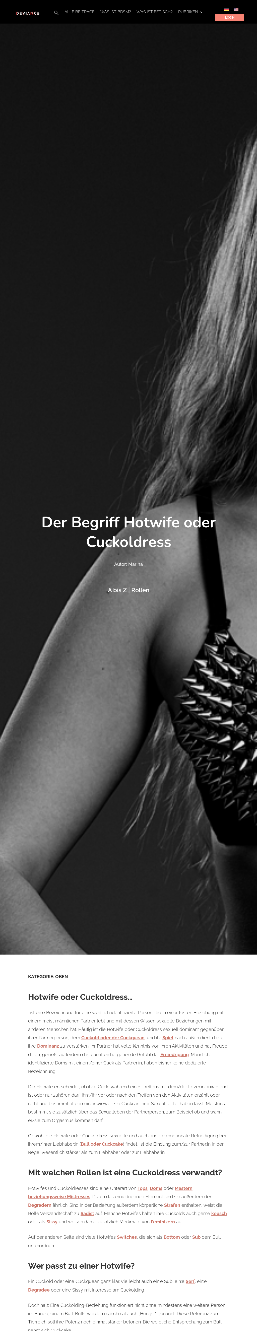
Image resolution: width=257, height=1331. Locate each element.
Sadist (87, 1213)
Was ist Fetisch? (155, 12)
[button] (56, 14)
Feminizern (163, 1221)
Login (229, 17)
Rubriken (188, 12)
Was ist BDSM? (115, 12)
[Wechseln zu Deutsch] (226, 9)
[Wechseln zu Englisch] (236, 9)
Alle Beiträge (80, 12)
